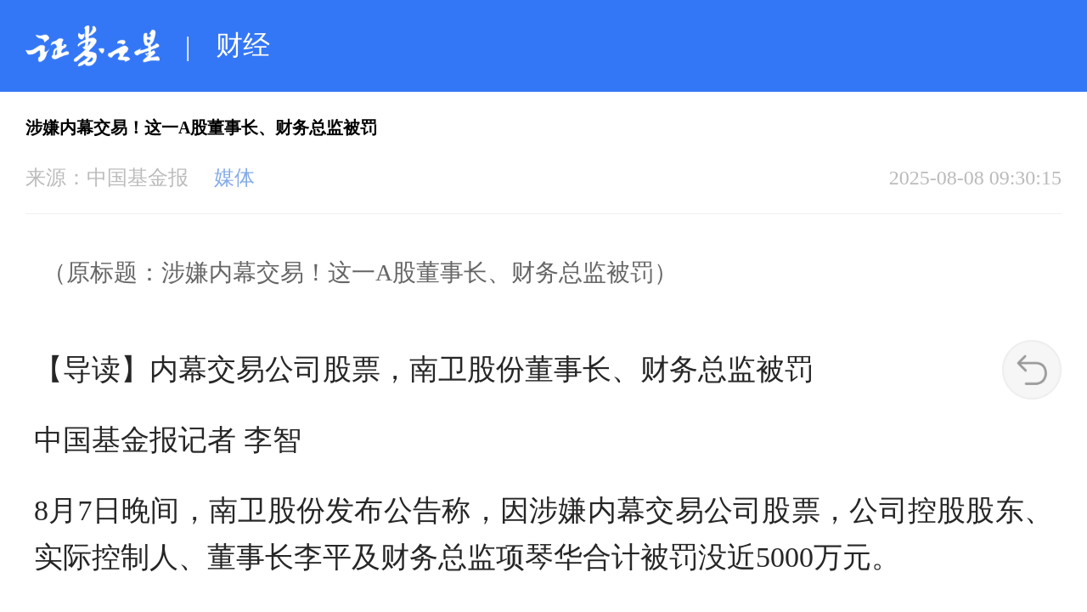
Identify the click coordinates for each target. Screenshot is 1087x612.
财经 (243, 45)
